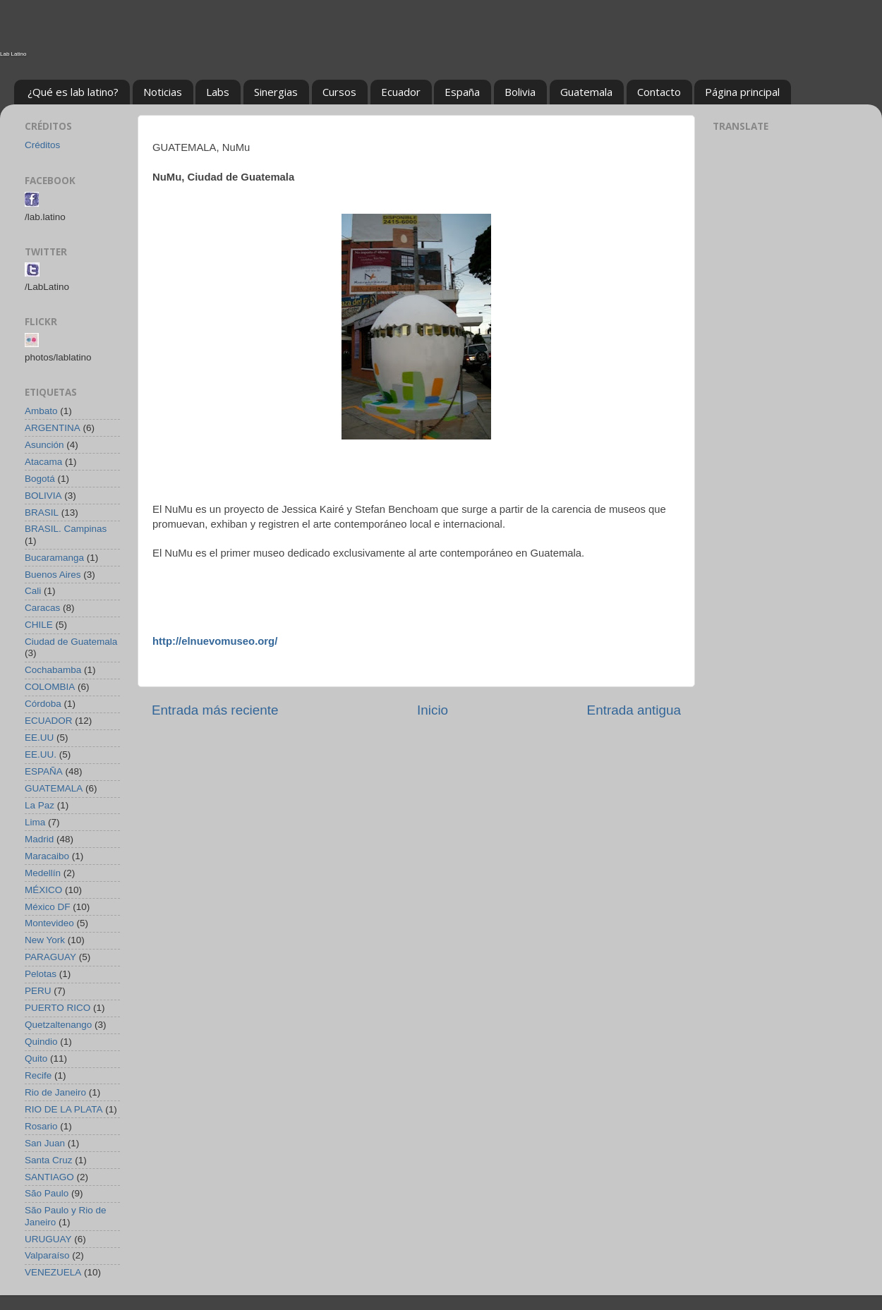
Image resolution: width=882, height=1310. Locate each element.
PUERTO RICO (57, 1007)
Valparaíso (47, 1255)
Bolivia (520, 92)
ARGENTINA (52, 428)
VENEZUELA (53, 1272)
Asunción (44, 444)
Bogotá (40, 478)
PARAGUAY (50, 957)
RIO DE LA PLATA (64, 1109)
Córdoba (43, 703)
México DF (48, 907)
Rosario (41, 1126)
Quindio (41, 1041)
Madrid (39, 839)
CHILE (39, 624)
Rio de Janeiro (55, 1092)
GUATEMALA (54, 788)
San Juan (45, 1143)
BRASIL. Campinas (66, 528)
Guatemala (586, 92)
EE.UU (39, 737)
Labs (217, 92)
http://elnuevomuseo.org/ (214, 641)
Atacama (43, 461)
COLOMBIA (50, 686)
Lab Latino (13, 54)
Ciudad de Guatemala (71, 641)
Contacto (659, 92)
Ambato (41, 411)
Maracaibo (47, 856)
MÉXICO (43, 890)
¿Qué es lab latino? (73, 92)
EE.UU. (40, 754)
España (462, 92)
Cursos (339, 92)
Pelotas (40, 974)
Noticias (162, 92)
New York (45, 940)
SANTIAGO (49, 1177)
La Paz (39, 805)
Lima (35, 822)
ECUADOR (49, 720)
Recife (38, 1075)
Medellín (43, 873)
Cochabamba (53, 670)
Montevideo (49, 923)
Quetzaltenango (58, 1024)
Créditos (42, 145)
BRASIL (42, 512)
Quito (36, 1058)
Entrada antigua (634, 710)
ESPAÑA (44, 771)
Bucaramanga (54, 557)
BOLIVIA (43, 495)
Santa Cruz (49, 1160)
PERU (38, 990)
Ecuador (401, 92)
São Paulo (46, 1193)
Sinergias (276, 92)
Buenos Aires (53, 574)
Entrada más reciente (215, 710)
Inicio (432, 710)
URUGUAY (48, 1239)
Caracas (42, 607)
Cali (33, 591)
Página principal (742, 92)
